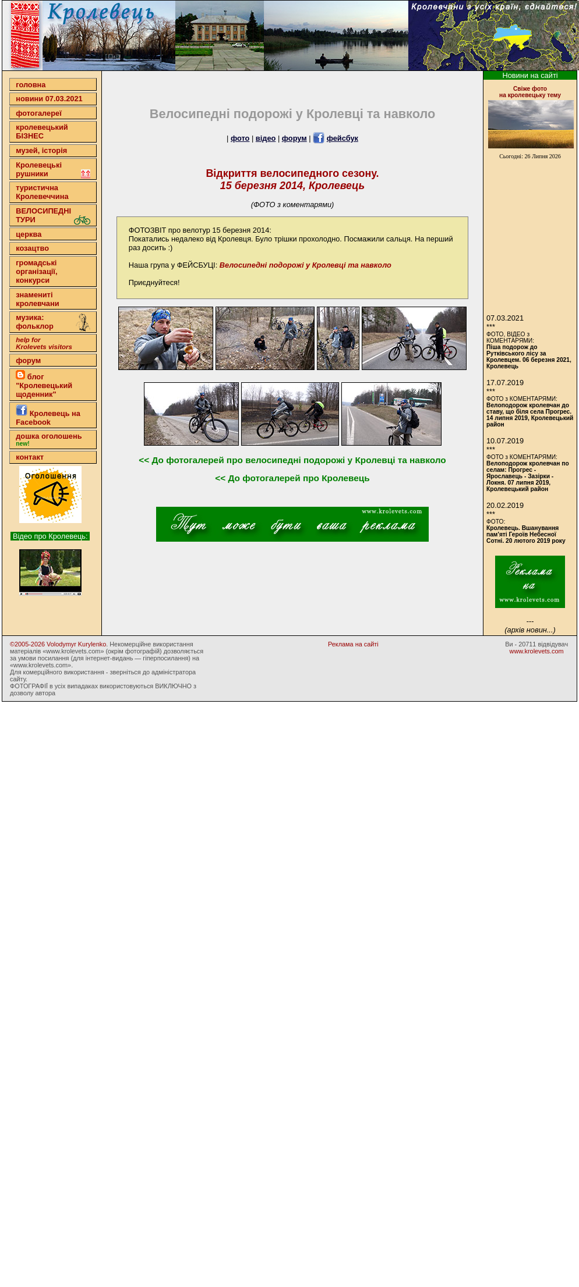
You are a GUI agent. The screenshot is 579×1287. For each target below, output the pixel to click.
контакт (30, 457)
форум (28, 360)
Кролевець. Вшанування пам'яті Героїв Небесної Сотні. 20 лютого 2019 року (526, 534)
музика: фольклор (53, 323)
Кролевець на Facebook (48, 415)
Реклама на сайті (353, 644)
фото (240, 138)
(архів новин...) (529, 629)
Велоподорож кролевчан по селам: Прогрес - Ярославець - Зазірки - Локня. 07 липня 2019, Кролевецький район (527, 476)
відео (266, 138)
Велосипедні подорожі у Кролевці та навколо (305, 265)
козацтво (32, 248)
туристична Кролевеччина (42, 192)
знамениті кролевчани (37, 299)
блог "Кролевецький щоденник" (44, 384)
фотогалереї (39, 113)
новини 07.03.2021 (49, 98)
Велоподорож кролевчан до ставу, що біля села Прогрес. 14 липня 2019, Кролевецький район (529, 415)
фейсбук (342, 138)
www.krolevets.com (537, 651)
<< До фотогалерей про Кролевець (292, 478)
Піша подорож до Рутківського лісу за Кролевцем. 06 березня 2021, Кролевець (528, 356)
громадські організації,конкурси (36, 271)
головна (30, 84)
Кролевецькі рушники (53, 170)
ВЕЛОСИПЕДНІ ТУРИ (53, 216)
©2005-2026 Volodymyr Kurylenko (58, 644)
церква (28, 234)
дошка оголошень (49, 439)
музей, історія (41, 150)
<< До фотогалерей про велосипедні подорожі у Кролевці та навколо (292, 460)
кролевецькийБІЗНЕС (42, 131)
